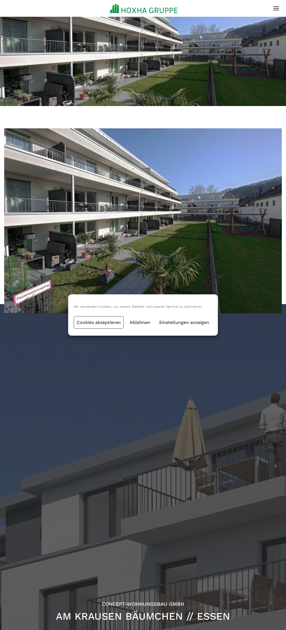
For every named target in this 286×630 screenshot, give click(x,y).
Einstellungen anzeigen (184, 322)
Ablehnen (140, 322)
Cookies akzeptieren (99, 322)
